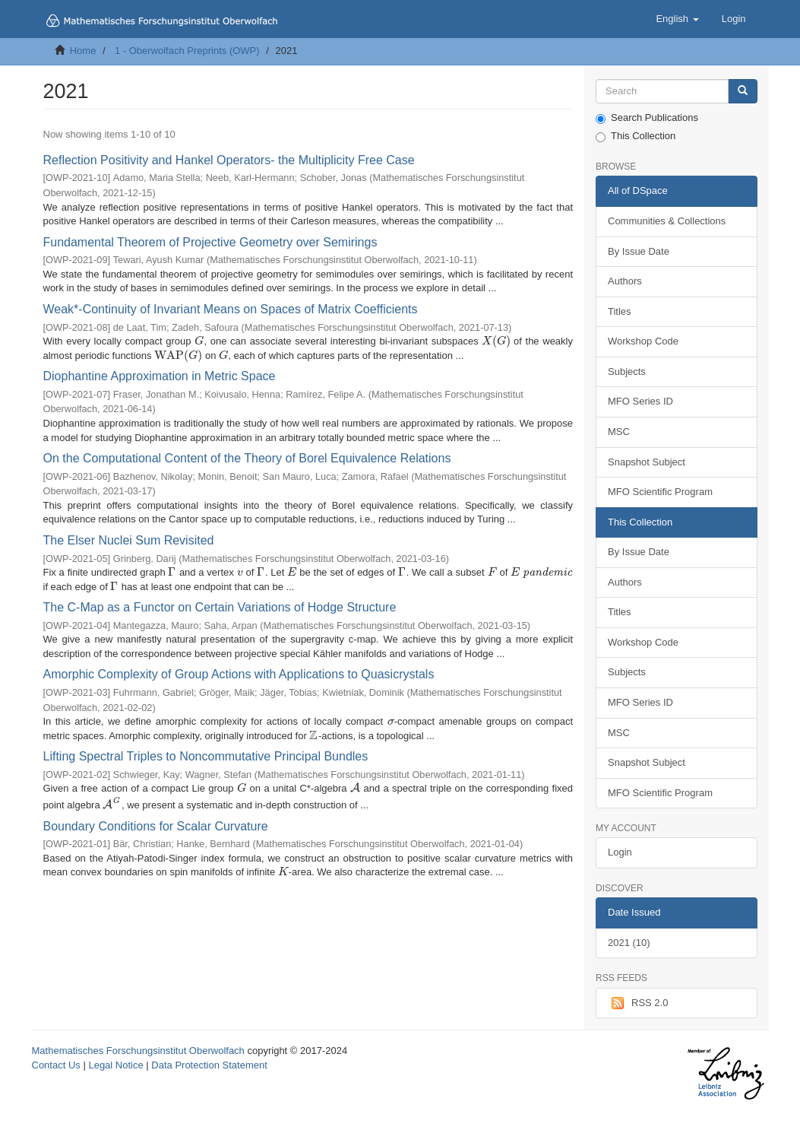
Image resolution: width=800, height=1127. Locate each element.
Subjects (627, 371)
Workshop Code (643, 341)
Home (83, 50)
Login (620, 852)
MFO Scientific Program (660, 491)
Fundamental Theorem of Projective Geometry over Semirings (210, 242)
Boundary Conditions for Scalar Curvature (155, 826)
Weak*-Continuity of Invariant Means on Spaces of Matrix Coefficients (230, 309)
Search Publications (647, 118)
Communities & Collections (667, 221)
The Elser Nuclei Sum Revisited (128, 540)
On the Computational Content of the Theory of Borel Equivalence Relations (247, 458)
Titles (619, 311)
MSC (619, 431)
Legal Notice (115, 1065)
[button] (677, 19)
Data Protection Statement (209, 1065)
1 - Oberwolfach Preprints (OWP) (187, 50)
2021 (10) (629, 942)
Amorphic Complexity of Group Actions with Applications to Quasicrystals (239, 674)
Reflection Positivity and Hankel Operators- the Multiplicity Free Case (229, 160)
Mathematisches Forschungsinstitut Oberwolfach (138, 1050)
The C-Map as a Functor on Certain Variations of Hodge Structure (220, 607)
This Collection (635, 136)
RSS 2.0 (638, 1003)
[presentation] (199, 341)
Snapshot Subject (646, 462)
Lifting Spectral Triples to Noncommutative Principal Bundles (205, 756)
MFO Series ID (640, 401)
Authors (625, 281)
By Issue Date (638, 251)
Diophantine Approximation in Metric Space (159, 376)
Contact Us (56, 1065)
